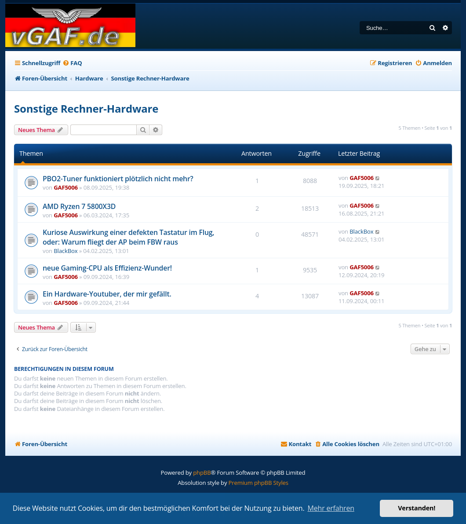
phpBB (202, 472)
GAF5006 (66, 187)
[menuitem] (72, 63)
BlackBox (65, 251)
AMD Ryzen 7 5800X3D (79, 206)
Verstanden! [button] (416, 508)
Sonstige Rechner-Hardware (86, 108)
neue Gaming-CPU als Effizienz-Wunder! (107, 268)
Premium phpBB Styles (258, 483)
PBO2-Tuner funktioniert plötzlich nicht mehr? (118, 178)
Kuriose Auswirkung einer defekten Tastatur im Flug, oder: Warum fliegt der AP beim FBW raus (128, 237)
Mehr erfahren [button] (331, 508)
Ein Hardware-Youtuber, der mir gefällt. (107, 294)
